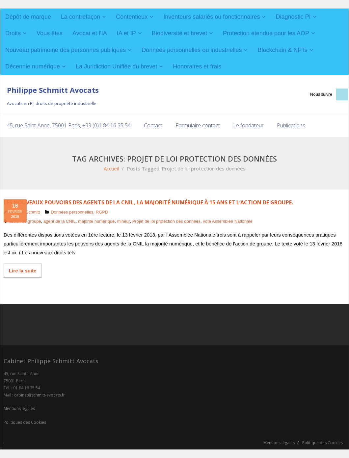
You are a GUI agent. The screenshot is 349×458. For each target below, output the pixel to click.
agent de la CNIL (59, 221)
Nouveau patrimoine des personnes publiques (65, 50)
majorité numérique (96, 221)
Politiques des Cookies (25, 422)
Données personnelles (72, 212)
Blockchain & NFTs (282, 50)
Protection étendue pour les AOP (266, 33)
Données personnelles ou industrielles (192, 50)
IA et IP (126, 33)
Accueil (111, 168)
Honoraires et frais (197, 66)
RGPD (102, 212)
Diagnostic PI (293, 16)
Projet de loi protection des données (166, 221)
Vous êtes (50, 33)
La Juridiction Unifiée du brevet (116, 66)
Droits (13, 33)
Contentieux (132, 16)
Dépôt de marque (28, 16)
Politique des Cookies (322, 442)
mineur (123, 221)
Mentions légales (19, 408)
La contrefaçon (80, 16)
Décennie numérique (32, 66)
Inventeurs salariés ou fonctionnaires (211, 16)
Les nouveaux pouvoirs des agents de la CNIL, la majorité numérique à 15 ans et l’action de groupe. (148, 202)
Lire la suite (22, 270)
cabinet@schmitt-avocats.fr (39, 395)
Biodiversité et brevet (179, 33)
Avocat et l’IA (89, 33)
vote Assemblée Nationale (227, 221)
